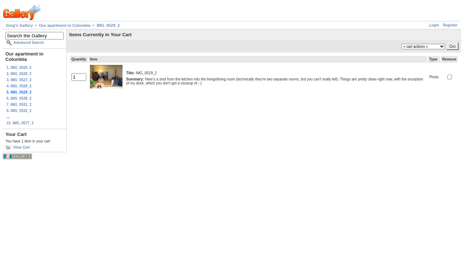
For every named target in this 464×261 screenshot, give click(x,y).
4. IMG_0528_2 (19, 86)
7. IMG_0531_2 (19, 105)
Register (450, 25)
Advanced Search (28, 43)
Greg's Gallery (19, 25)
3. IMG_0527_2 (19, 80)
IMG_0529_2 (108, 25)
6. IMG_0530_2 (19, 98)
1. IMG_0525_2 (19, 68)
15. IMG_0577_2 (20, 123)
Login (434, 25)
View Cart (21, 147)
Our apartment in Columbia (65, 25)
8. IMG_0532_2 (19, 111)
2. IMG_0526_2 (19, 74)
